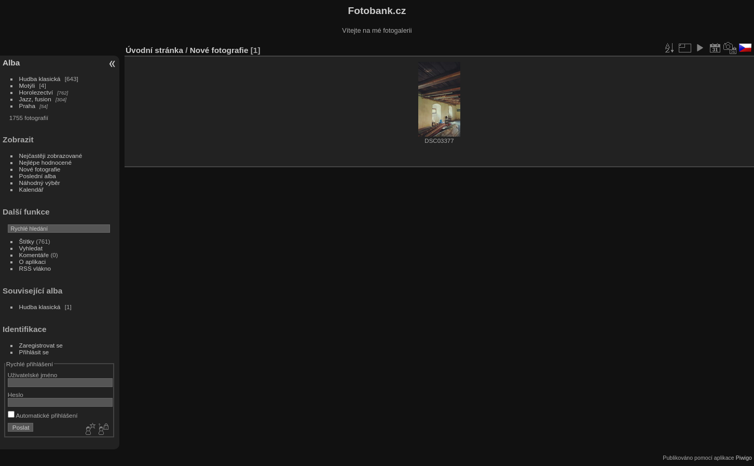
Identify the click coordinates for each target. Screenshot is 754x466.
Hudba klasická (40, 78)
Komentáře (34, 254)
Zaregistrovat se (41, 345)
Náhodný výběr (39, 182)
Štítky (26, 241)
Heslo (15, 394)
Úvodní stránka (154, 50)
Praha (27, 105)
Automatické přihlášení (43, 415)
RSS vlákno (35, 268)
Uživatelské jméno (32, 374)
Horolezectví (36, 92)
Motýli (27, 85)
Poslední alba (37, 175)
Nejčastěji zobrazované (51, 155)
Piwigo (744, 458)
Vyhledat (31, 248)
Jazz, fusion (35, 99)
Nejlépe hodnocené (45, 162)
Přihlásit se (34, 352)
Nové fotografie (40, 169)
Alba (11, 62)
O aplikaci (32, 261)
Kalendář (31, 189)
